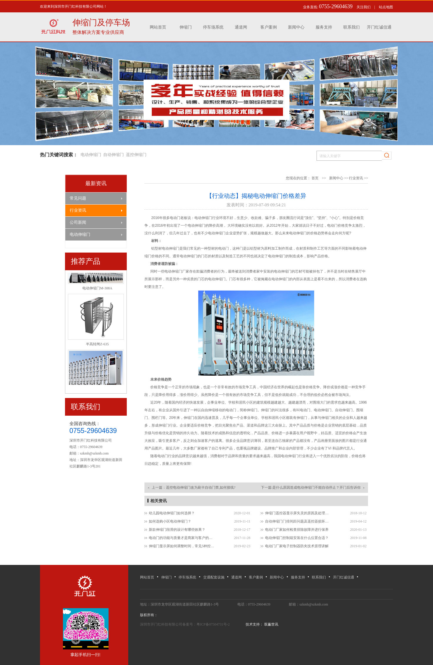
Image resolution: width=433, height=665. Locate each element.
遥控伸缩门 (136, 154)
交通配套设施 (213, 577)
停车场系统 (213, 27)
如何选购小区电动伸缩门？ (170, 521)
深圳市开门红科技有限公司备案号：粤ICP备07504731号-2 (185, 624)
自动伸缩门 (113, 154)
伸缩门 (185, 27)
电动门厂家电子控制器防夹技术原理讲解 (297, 546)
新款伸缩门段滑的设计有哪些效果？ (177, 530)
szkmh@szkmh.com (94, 453)
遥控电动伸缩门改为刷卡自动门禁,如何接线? (200, 487)
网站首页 (158, 27)
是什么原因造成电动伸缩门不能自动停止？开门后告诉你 (316, 487)
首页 (315, 178)
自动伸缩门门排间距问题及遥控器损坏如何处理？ (298, 521)
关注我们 (364, 7)
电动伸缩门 (91, 154)
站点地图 (386, 7)
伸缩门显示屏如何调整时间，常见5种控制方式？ (182, 546)
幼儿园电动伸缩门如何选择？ (172, 513)
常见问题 (78, 198)
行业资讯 (78, 210)
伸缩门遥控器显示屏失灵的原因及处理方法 (298, 513)
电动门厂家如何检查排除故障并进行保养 (297, 530)
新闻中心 (296, 27)
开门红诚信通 (379, 27)
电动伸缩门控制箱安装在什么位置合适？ (297, 538)
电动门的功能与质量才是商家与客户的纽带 (182, 538)
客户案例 (268, 27)
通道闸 (241, 27)
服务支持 (324, 27)
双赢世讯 (270, 624)
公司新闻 (78, 222)
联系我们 (351, 27)
